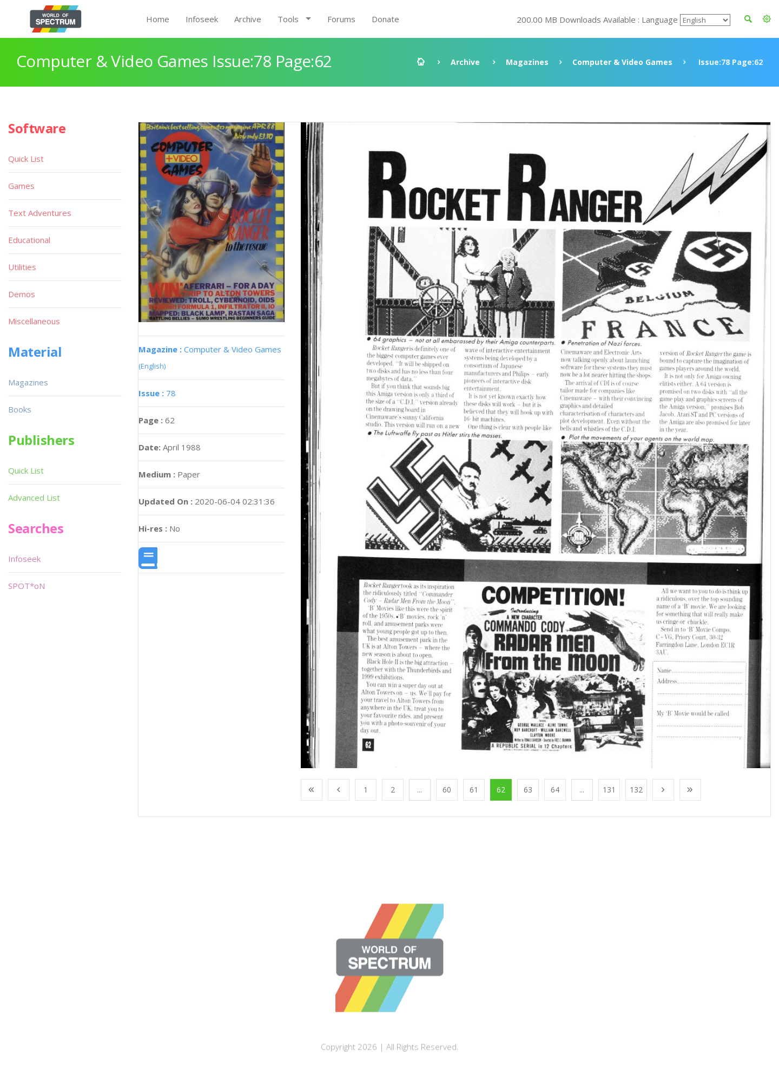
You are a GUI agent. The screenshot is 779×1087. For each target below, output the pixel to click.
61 (474, 789)
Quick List (26, 158)
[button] (767, 19)
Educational (29, 239)
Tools (288, 19)
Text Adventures (39, 212)
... (419, 789)
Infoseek (202, 19)
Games (21, 185)
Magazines (527, 62)
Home (157, 19)
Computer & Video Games (622, 62)
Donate (385, 19)
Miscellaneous (34, 321)
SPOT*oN (26, 585)
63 (528, 789)
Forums (341, 19)
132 (636, 789)
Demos (21, 294)
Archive (247, 19)
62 (501, 789)
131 (609, 789)
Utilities (22, 266)
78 (157, 393)
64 (555, 789)
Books (19, 409)
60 (447, 789)
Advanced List (34, 497)
